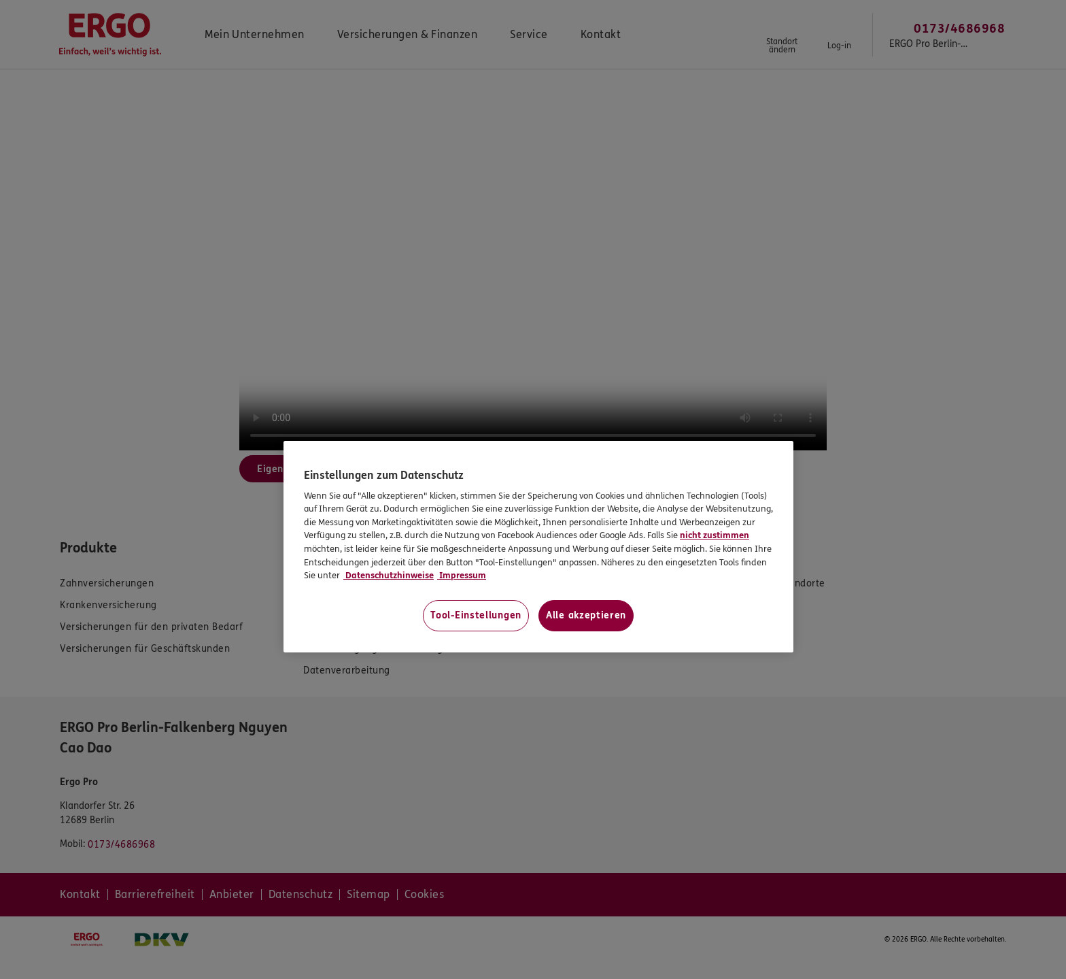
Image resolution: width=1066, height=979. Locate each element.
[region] (538, 546)
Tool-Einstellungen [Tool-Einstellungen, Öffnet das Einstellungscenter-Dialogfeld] (475, 615)
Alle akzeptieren (586, 615)
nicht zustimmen (714, 535)
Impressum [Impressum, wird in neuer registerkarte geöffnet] (461, 575)
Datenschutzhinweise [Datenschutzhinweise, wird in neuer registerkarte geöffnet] (388, 575)
